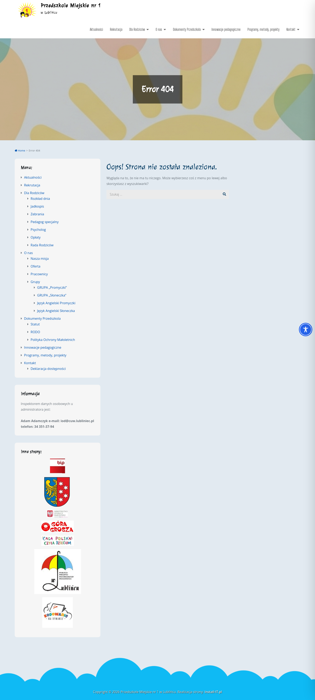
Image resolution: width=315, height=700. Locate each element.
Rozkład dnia (40, 198)
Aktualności (96, 29)
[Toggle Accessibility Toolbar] (305, 329)
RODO (35, 332)
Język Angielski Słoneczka (56, 311)
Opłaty (36, 237)
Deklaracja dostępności (48, 368)
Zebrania (37, 214)
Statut (35, 324)
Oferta (35, 266)
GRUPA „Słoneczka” (51, 295)
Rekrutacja (116, 29)
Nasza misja (40, 258)
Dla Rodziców (137, 29)
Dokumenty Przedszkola (187, 29)
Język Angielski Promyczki (56, 303)
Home (20, 150)
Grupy (35, 282)
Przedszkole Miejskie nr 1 (71, 5)
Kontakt (290, 29)
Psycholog (38, 229)
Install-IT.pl (213, 692)
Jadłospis (37, 206)
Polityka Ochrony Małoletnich (53, 339)
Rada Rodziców (42, 245)
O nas (159, 29)
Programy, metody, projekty (263, 29)
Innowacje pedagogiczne (226, 29)
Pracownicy (39, 274)
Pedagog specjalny (45, 222)
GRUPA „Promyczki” (52, 287)
